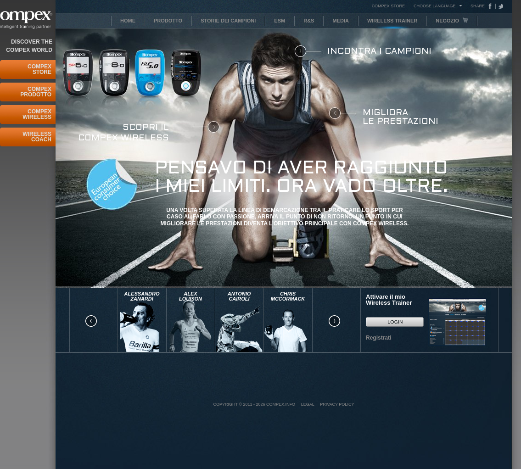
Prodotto (168, 20)
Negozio (452, 20)
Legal (307, 404)
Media (340, 20)
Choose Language (435, 6)
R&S (308, 20)
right (334, 321)
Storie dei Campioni (228, 20)
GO (395, 322)
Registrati (378, 338)
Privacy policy (337, 404)
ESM (279, 20)
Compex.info (280, 404)
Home (127, 20)
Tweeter (499, 6)
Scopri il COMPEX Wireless (123, 132)
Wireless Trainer (392, 20)
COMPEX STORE (388, 6)
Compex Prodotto (35, 91)
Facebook (492, 6)
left (91, 321)
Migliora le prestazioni (400, 117)
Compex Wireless (36, 114)
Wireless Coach (36, 136)
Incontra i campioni (379, 51)
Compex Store (39, 69)
